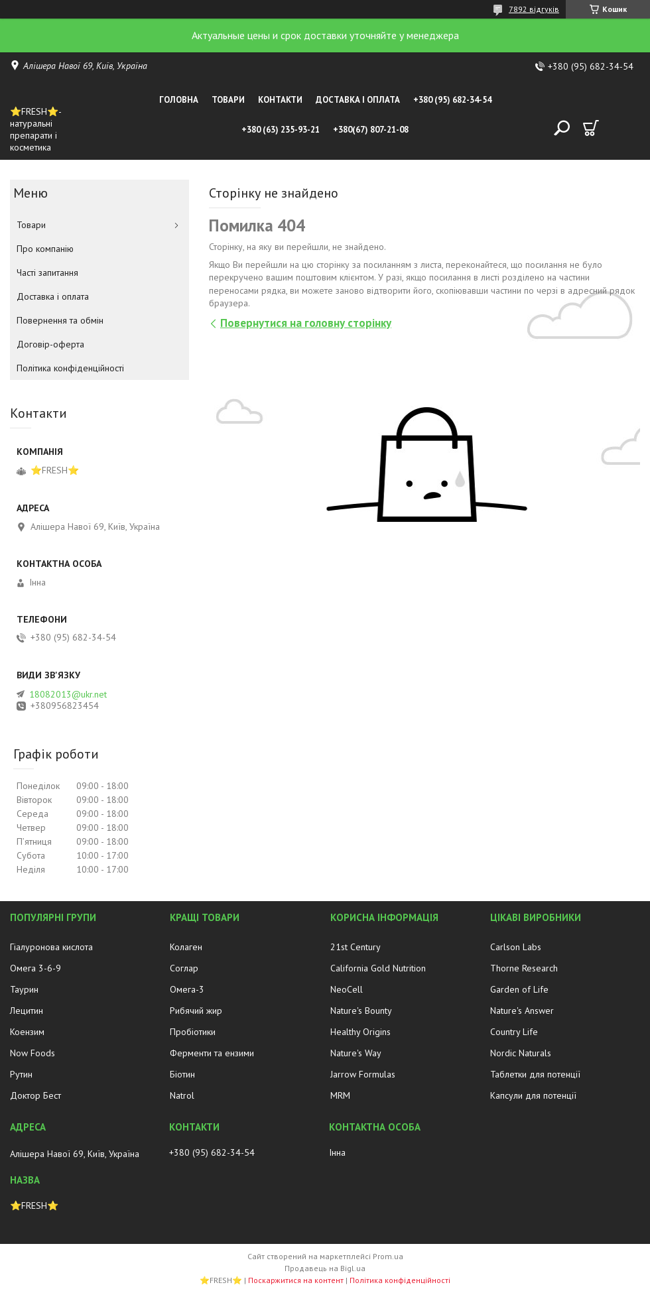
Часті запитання (47, 272)
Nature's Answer (522, 1010)
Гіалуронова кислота (51, 947)
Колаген (186, 947)
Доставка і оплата (358, 99)
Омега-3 (187, 989)
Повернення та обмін (60, 320)
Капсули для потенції (533, 1095)
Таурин (24, 989)
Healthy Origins (360, 1032)
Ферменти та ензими (212, 1053)
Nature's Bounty (361, 1010)
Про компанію (45, 249)
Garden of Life (519, 989)
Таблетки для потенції (535, 1074)
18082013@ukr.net (68, 694)
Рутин (21, 1074)
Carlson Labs (515, 947)
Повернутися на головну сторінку (305, 323)
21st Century (355, 947)
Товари (228, 99)
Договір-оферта (50, 344)
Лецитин (26, 1010)
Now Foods (32, 1053)
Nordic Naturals (520, 1053)
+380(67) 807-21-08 (371, 129)
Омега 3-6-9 (35, 968)
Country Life (514, 1032)
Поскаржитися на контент (296, 1280)
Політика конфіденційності (70, 368)
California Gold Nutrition (378, 968)
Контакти (280, 99)
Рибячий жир (196, 1010)
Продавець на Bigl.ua (325, 1268)
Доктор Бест (35, 1095)
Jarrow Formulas (362, 1074)
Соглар (184, 968)
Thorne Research (524, 968)
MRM (340, 1095)
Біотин (182, 1074)
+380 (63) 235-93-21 (280, 129)
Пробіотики (193, 1032)
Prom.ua (388, 1256)
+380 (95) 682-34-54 (452, 99)
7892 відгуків (534, 9)
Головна (178, 99)
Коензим (27, 1032)
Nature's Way (355, 1053)
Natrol (182, 1095)
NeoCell (346, 989)
